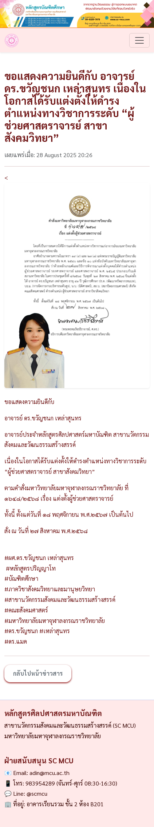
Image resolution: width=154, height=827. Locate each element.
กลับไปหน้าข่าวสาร (38, 673)
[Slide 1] (77, 378)
